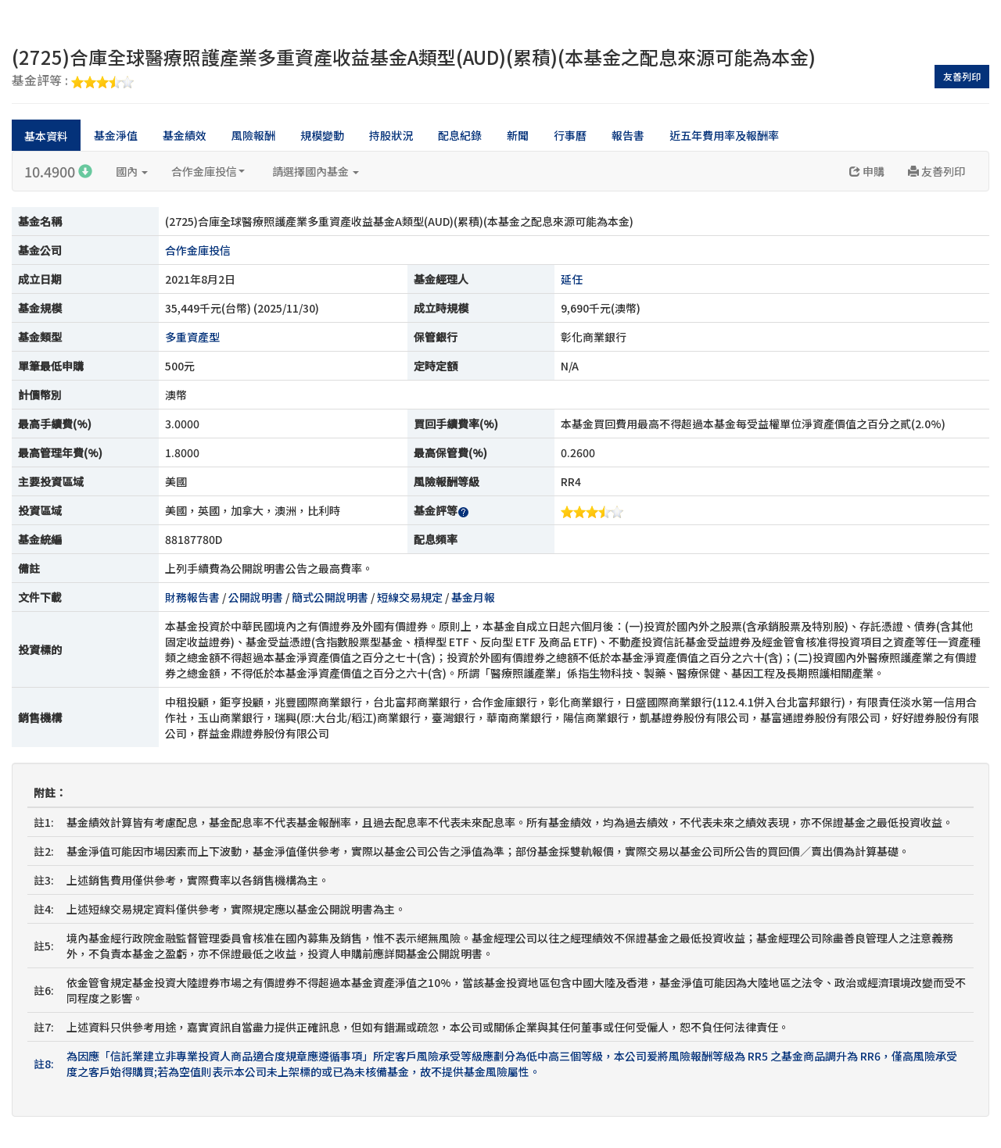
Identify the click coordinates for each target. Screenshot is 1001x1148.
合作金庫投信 (208, 171)
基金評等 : (73, 81)
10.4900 (58, 171)
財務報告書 (192, 597)
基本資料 (46, 136)
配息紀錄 (460, 135)
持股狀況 (391, 135)
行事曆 (570, 135)
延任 (572, 279)
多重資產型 (192, 337)
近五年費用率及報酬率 (724, 135)
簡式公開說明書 (330, 597)
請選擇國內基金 (315, 171)
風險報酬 (253, 135)
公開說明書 (255, 597)
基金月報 (473, 597)
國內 (132, 171)
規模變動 (322, 135)
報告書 (628, 135)
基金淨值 (116, 135)
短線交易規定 (410, 597)
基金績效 (184, 135)
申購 (866, 171)
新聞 (518, 135)
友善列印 (962, 76)
